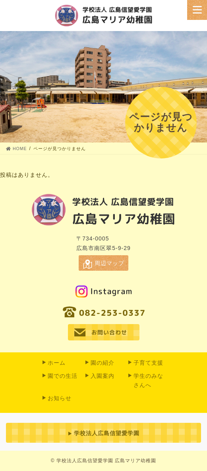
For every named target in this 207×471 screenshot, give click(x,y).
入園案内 (102, 376)
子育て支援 (148, 363)
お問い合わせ (109, 332)
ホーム (57, 363)
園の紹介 (102, 363)
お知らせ (60, 398)
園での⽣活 (62, 376)
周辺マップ (109, 263)
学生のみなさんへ (148, 380)
